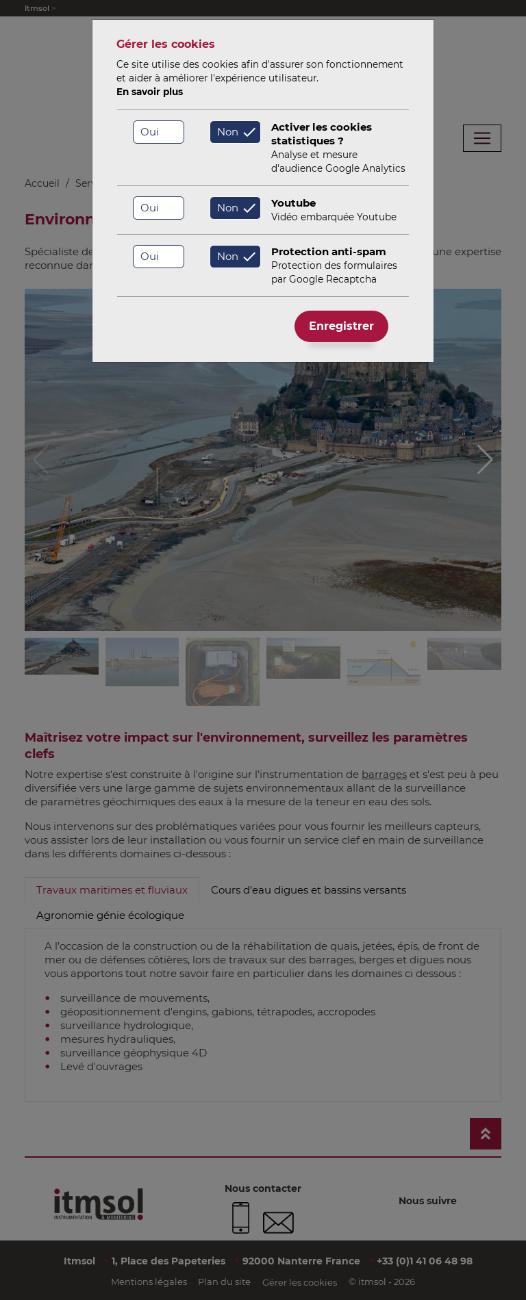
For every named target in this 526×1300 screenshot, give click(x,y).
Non (227, 131)
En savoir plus (149, 91)
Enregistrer (341, 326)
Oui (149, 131)
